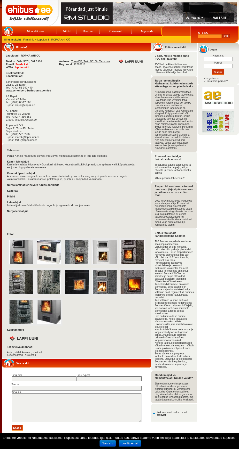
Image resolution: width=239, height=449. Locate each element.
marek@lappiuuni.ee (27, 137)
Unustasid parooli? (217, 81)
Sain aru (107, 443)
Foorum (88, 31)
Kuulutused (115, 31)
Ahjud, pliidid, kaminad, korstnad (24, 352)
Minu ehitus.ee (36, 31)
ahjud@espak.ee (25, 105)
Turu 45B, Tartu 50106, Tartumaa (90, 61)
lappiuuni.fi (22, 67)
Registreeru (212, 78)
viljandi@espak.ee (26, 119)
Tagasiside (147, 31)
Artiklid (66, 31)
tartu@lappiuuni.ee (26, 140)
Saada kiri (21, 64)
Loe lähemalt (130, 443)
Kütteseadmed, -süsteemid (21, 355)
